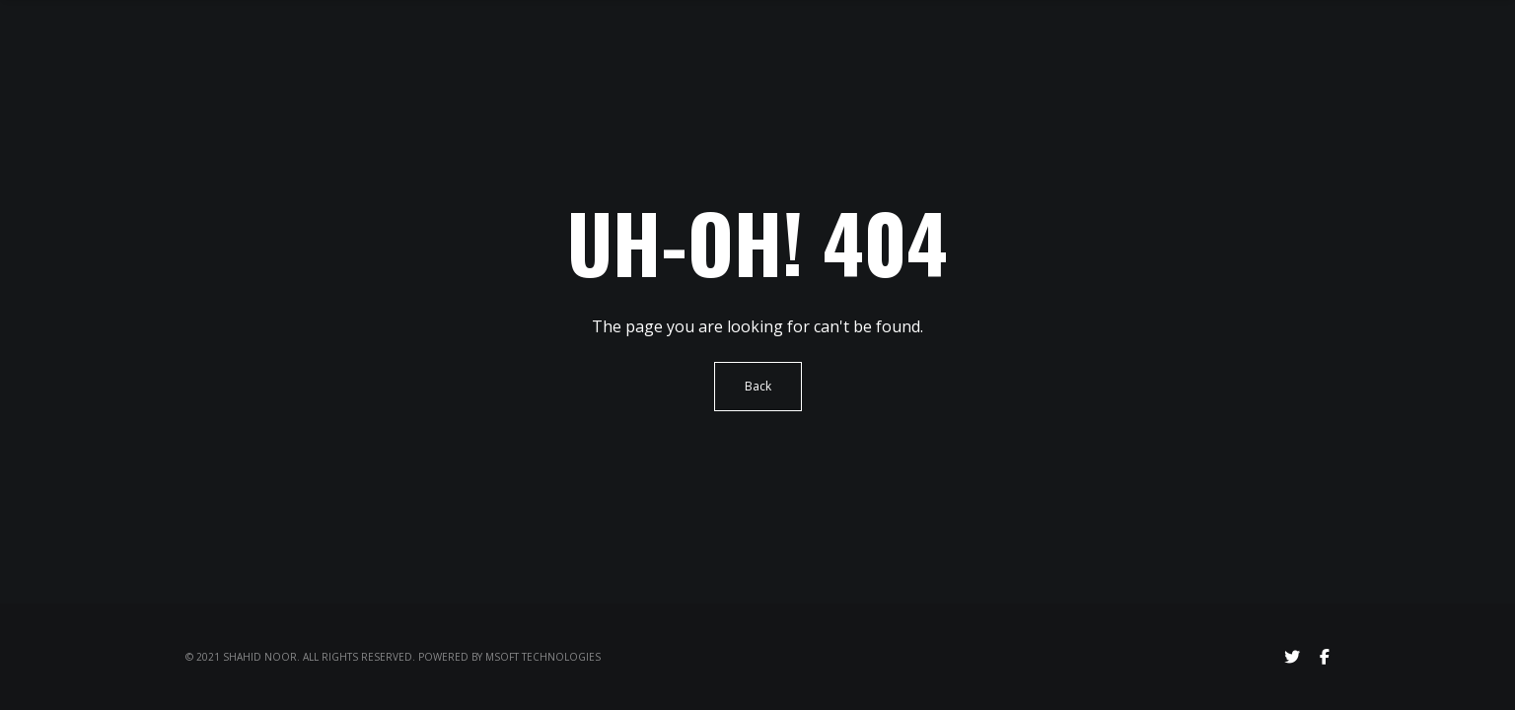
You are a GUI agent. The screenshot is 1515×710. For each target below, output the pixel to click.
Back (758, 386)
